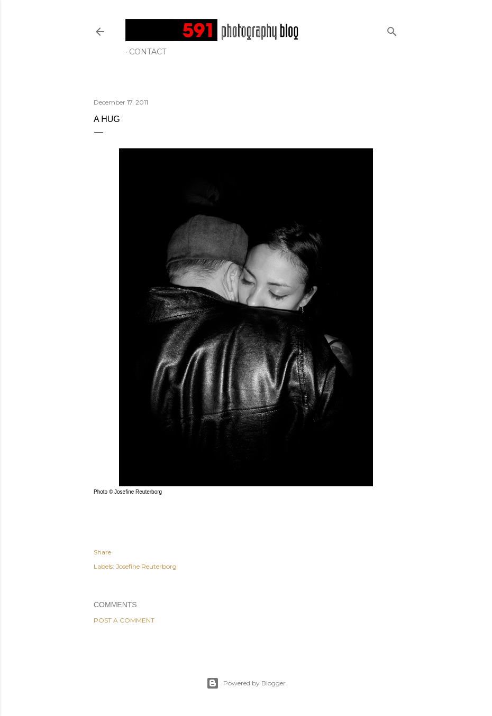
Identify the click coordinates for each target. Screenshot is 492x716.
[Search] (392, 29)
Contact (147, 51)
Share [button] (102, 552)
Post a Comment (124, 620)
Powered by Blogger (246, 683)
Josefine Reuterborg (146, 566)
